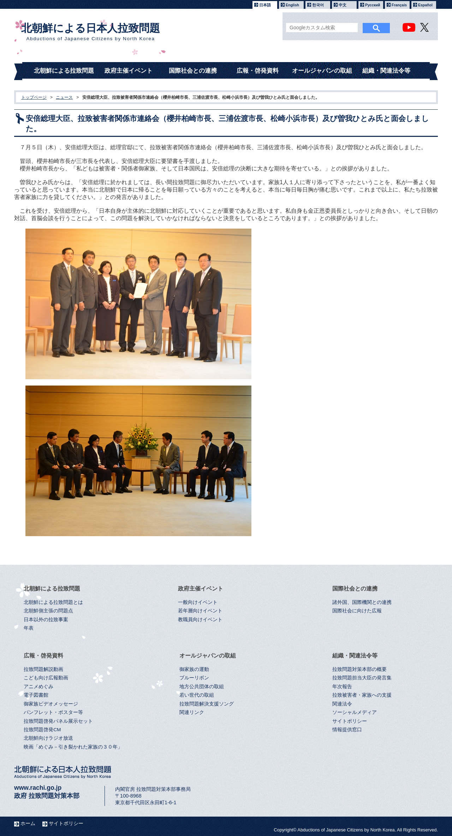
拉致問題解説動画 (43, 669)
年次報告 (342, 686)
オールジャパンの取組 (322, 70)
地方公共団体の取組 (201, 686)
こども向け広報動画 (46, 677)
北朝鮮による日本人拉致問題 (90, 31)
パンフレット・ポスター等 (53, 712)
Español (425, 5)
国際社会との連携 (193, 70)
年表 (29, 628)
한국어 (318, 5)
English (292, 5)
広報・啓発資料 (258, 70)
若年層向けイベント (200, 610)
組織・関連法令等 (386, 70)
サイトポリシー (349, 721)
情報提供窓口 (347, 729)
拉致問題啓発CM (42, 729)
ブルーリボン (194, 677)
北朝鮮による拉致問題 (64, 70)
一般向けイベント (198, 602)
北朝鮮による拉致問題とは (53, 602)
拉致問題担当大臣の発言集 (362, 677)
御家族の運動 (194, 669)
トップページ (34, 97)
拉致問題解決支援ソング (206, 704)
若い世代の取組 (196, 695)
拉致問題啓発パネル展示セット (58, 721)
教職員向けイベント (200, 619)
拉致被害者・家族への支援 (362, 695)
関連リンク (191, 712)
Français (399, 5)
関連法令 (342, 704)
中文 (342, 5)
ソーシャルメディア (354, 712)
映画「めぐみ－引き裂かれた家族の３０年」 (73, 747)
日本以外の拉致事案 (46, 619)
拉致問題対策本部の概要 (359, 669)
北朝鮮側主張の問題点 (48, 610)
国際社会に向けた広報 (357, 610)
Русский (372, 5)
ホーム (27, 823)
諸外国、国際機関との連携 (362, 602)
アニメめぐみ (38, 686)
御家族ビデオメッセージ (51, 704)
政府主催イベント (129, 70)
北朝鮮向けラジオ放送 (48, 738)
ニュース (64, 97)
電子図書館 (36, 695)
